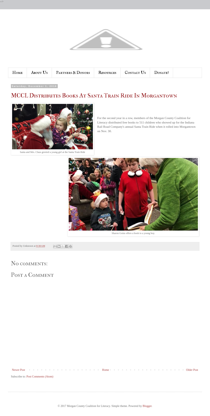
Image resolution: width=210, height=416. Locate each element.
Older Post (192, 369)
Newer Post (18, 369)
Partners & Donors (73, 72)
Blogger (147, 406)
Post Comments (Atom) (39, 376)
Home (17, 72)
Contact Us (135, 72)
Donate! (161, 72)
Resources (107, 72)
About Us (39, 72)
